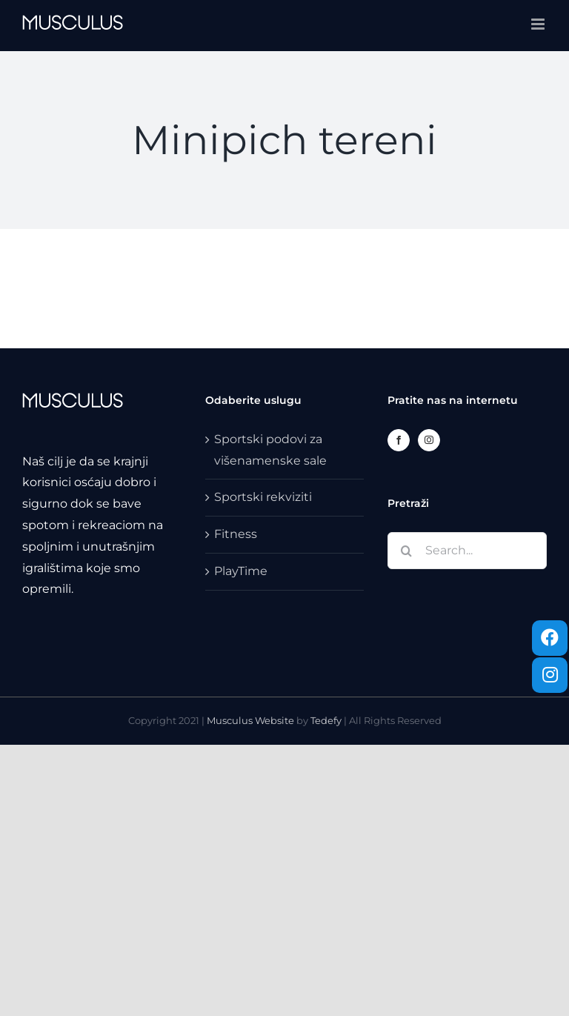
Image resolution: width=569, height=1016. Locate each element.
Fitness (235, 534)
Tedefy (326, 720)
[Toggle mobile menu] (539, 24)
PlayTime (240, 571)
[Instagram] (429, 440)
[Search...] (467, 550)
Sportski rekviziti (263, 497)
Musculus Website (251, 720)
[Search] (406, 550)
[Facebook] (398, 440)
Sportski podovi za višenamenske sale (270, 450)
